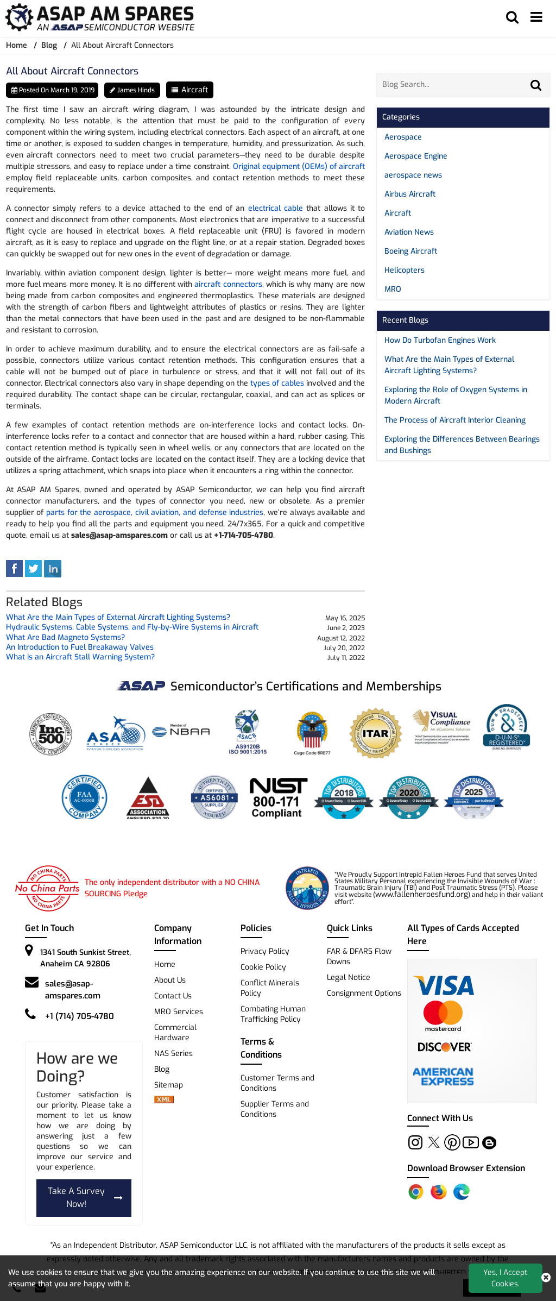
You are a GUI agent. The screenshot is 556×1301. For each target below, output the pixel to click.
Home (164, 964)
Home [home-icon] (17, 45)
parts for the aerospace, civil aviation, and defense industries (155, 512)
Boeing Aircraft (410, 251)
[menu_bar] (536, 17)
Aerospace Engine (415, 156)
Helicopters (404, 270)
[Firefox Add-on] (438, 1192)
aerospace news (413, 175)
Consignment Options (364, 993)
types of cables (277, 383)
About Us (170, 980)
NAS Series (173, 1053)
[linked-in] (52, 568)
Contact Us (173, 996)
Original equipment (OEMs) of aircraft (299, 166)
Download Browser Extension (466, 1168)
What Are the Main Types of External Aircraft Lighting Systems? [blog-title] (118, 618)
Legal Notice (348, 977)
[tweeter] (33, 568)
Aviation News (409, 232)
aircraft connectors (228, 284)
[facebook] (14, 568)
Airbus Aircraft (409, 194)
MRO (392, 289)
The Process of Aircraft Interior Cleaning (455, 420)
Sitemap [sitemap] (173, 1085)
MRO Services (178, 1012)
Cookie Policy (263, 967)
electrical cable (275, 208)
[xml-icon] (164, 1101)
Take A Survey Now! (85, 1198)
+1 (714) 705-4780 (79, 1016)
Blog (49, 45)
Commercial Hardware (175, 1032)
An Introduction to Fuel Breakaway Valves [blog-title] (80, 647)
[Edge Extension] (461, 1192)
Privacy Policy (265, 951)
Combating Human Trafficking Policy (273, 1014)
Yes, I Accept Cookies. (505, 1278)
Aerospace (403, 137)
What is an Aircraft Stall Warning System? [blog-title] (80, 657)
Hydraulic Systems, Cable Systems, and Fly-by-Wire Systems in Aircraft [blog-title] (132, 627)
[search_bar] (511, 17)
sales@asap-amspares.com (72, 990)
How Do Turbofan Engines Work (440, 340)
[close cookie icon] (546, 1278)
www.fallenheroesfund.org (421, 894)
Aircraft (194, 90)
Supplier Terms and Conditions (275, 1109)
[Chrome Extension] (416, 1192)
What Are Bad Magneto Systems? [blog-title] (65, 638)
